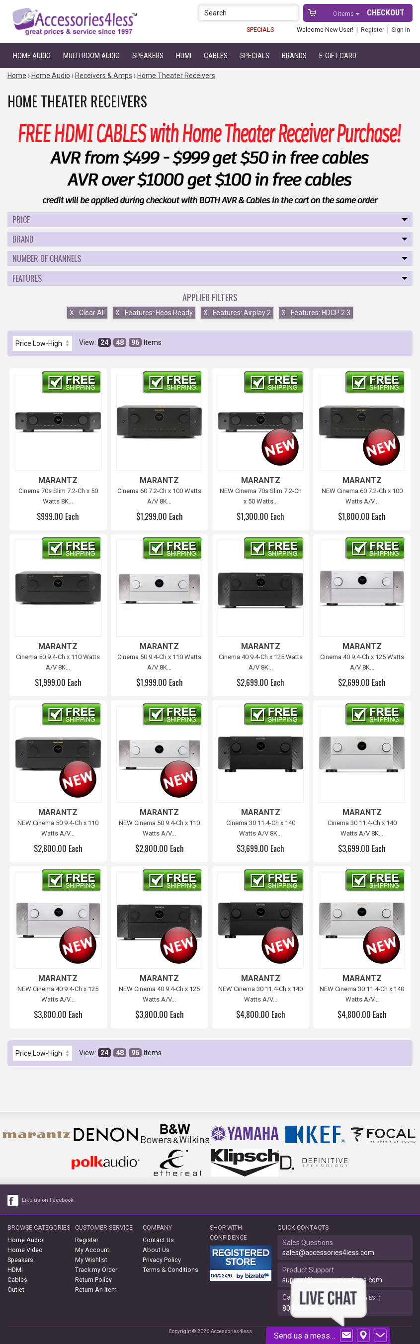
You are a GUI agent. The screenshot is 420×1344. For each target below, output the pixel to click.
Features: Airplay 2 (237, 313)
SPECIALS (260, 29)
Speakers (148, 55)
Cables (216, 55)
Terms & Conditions (170, 1269)
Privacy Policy (162, 1259)
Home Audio (32, 55)
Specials (254, 55)
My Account (92, 1250)
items (344, 13)
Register (372, 29)
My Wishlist (91, 1259)
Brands (294, 55)
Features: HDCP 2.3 (315, 313)
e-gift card (337, 55)
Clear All (87, 313)
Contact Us (158, 1240)
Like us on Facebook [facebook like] (48, 1200)
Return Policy (93, 1279)
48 (120, 342)
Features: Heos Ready (154, 313)
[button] (291, 12)
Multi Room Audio (91, 55)
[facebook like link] (13, 1200)
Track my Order (96, 1269)
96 (135, 342)
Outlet (15, 1289)
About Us (156, 1250)
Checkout (386, 12)
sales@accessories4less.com (328, 1253)
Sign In (401, 29)
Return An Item (96, 1289)
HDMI (183, 55)
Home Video (25, 1250)
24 (104, 342)
